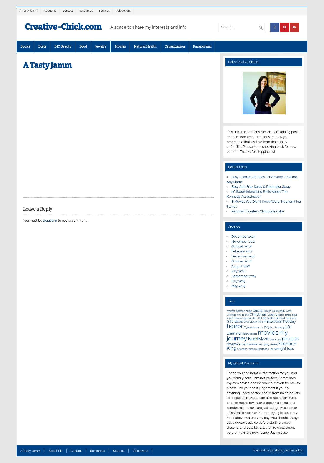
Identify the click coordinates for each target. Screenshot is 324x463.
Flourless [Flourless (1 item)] (252, 318)
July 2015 (238, 281)
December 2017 (243, 237)
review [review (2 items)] (232, 344)
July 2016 (238, 271)
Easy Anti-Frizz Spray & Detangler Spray (261, 187)
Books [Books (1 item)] (267, 311)
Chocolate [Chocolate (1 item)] (243, 315)
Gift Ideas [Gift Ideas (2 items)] (235, 321)
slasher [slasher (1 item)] (274, 344)
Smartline (296, 450)
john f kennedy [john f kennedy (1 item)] (276, 327)
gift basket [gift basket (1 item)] (269, 318)
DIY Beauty (62, 46)
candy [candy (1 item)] (281, 311)
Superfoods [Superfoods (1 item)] (262, 349)
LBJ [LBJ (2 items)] (288, 327)
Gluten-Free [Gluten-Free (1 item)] (256, 321)
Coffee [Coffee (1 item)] (271, 315)
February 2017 (241, 251)
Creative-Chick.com (63, 27)
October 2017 (241, 246)
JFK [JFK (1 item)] (266, 327)
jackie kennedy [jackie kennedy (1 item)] (255, 327)
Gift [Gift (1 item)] (260, 318)
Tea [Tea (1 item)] (271, 349)
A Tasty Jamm (29, 10)
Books (25, 46)
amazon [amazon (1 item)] (231, 311)
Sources (104, 10)
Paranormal (202, 46)
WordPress (276, 450)
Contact (68, 10)
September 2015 (243, 276)
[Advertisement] (118, 103)
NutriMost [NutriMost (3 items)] (258, 339)
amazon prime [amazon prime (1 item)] (244, 311)
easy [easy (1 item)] (243, 318)
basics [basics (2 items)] (258, 310)
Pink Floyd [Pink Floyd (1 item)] (275, 339)
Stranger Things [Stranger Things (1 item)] (246, 349)
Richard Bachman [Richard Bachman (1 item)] (248, 344)
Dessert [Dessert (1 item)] (280, 315)
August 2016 (240, 266)
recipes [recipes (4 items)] (290, 338)
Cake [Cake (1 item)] (275, 311)
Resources (86, 10)
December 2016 (243, 256)
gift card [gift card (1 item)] (280, 318)
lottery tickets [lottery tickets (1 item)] (249, 333)
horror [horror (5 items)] (235, 326)
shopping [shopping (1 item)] (264, 344)
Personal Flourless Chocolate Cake (257, 211)
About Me (50, 10)
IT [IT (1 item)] (245, 327)
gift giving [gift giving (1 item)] (291, 318)
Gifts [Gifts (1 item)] (246, 321)
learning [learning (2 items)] (234, 333)
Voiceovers (123, 10)
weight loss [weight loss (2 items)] (284, 348)
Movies (120, 46)
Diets (42, 46)
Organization (175, 46)
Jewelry (100, 46)
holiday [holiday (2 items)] (289, 321)
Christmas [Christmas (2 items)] (258, 314)
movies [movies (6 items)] (268, 332)
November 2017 (243, 242)
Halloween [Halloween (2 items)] (273, 321)
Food (83, 46)
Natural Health (145, 46)
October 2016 (241, 261)
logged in (50, 220)
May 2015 (238, 286)
